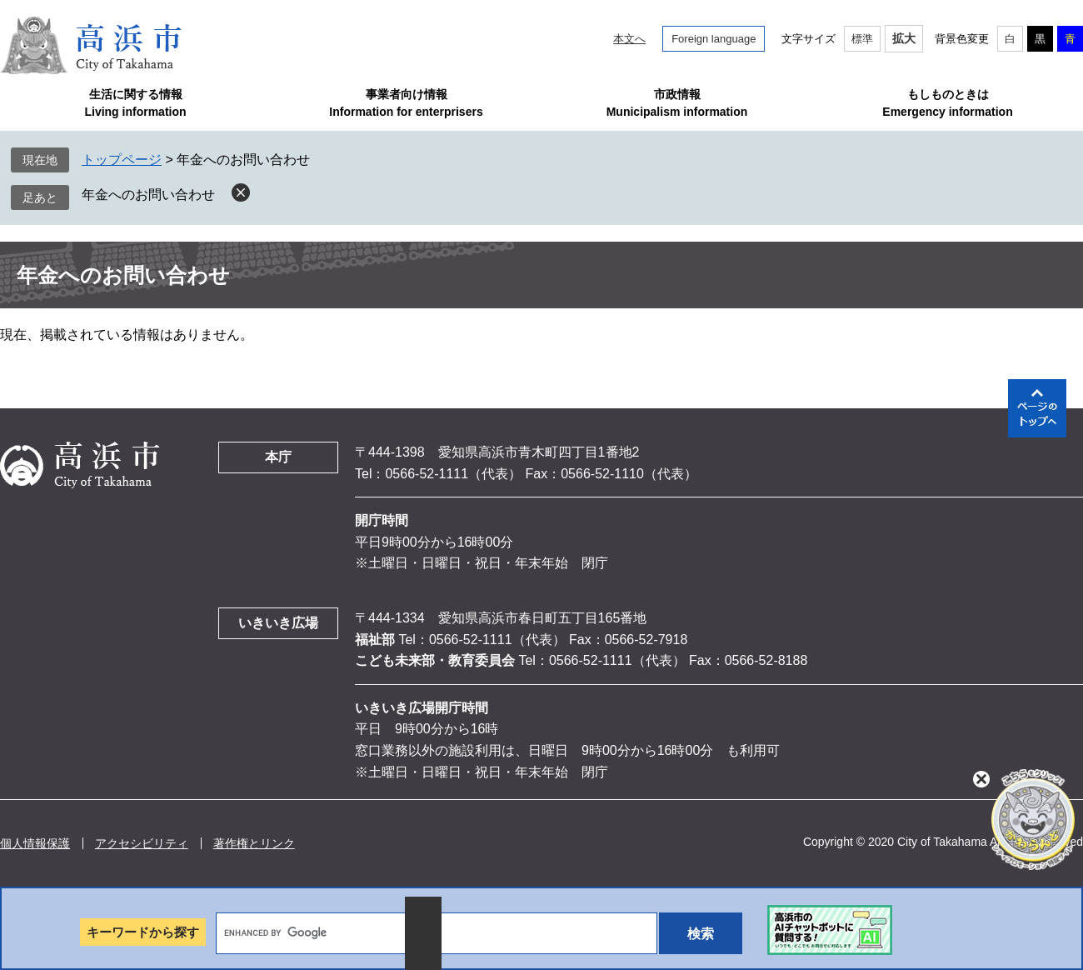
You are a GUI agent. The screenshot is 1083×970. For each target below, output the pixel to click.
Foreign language (713, 38)
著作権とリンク (254, 843)
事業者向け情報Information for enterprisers (405, 103)
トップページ (122, 159)
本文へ (629, 38)
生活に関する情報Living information (135, 103)
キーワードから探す (143, 932)
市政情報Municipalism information (677, 103)
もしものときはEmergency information (947, 103)
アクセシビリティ (141, 843)
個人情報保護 (35, 843)
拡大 (904, 38)
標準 (862, 38)
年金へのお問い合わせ (148, 195)
